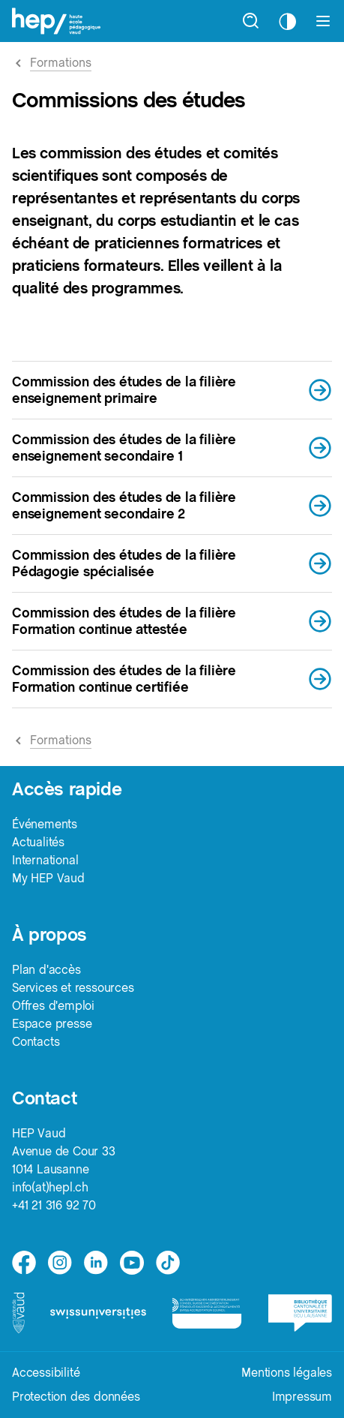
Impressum (302, 1396)
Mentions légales (286, 1372)
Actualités (38, 842)
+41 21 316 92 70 (54, 1205)
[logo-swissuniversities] (98, 1313)
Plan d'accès (46, 970)
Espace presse (51, 1024)
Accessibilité (45, 1372)
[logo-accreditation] (207, 1312)
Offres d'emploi (53, 1006)
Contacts (35, 1042)
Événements (44, 824)
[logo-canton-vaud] (18, 1313)
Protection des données (76, 1396)
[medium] (132, 1263)
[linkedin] (96, 1263)
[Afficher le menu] (323, 21)
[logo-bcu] (300, 1313)
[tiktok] (168, 1263)
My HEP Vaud (48, 878)
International (45, 860)
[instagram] (60, 1263)
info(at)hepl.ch (50, 1187)
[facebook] (24, 1263)
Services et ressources (73, 988)
